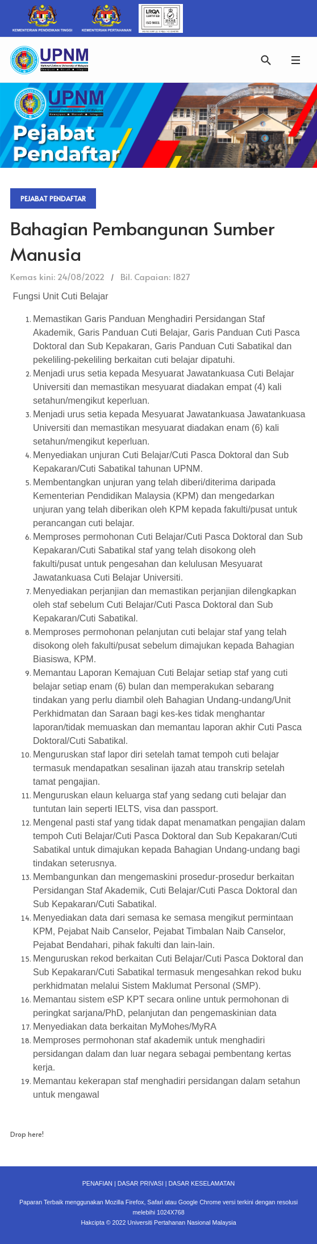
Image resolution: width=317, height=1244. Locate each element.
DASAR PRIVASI (141, 1183)
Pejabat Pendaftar (53, 198)
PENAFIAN (97, 1183)
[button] (295, 60)
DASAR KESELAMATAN (201, 1183)
